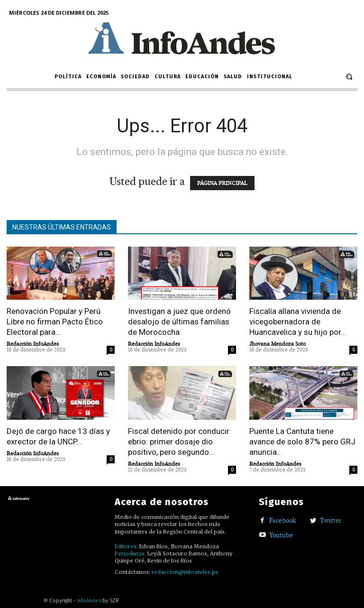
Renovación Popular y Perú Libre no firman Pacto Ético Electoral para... (55, 321)
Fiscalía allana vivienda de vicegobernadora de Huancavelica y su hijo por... (297, 321)
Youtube (281, 535)
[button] (349, 76)
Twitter (331, 520)
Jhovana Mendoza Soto (277, 344)
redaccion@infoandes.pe (185, 572)
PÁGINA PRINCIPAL (222, 183)
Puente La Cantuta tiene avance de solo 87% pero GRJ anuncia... (302, 441)
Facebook (282, 520)
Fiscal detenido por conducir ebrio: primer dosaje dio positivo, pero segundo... (178, 441)
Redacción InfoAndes (33, 344)
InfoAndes (89, 601)
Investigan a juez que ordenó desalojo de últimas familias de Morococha (179, 321)
